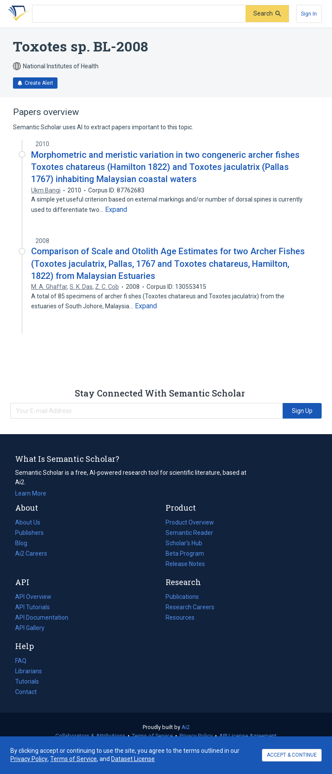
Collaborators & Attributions (90, 735)
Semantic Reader (189, 532)
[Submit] (267, 13)
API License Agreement (248, 735)
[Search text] (139, 14)
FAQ (20, 660)
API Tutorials (32, 607)
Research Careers (190, 607)
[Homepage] (17, 14)
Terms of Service (152, 735)
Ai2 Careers (31, 553)
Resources (180, 617)
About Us (27, 522)
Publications (182, 597)
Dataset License (133, 758)
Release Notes (185, 563)
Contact (26, 691)
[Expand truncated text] (116, 209)
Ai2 (186, 727)
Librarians (28, 671)
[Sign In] (309, 14)
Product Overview (190, 522)
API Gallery (30, 627)
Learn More (30, 493)
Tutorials (27, 681)
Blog (24, 543)
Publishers (29, 532)
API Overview (33, 596)
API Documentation (41, 617)
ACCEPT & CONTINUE (292, 755)
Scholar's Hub (184, 543)
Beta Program (185, 553)
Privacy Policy (196, 735)
